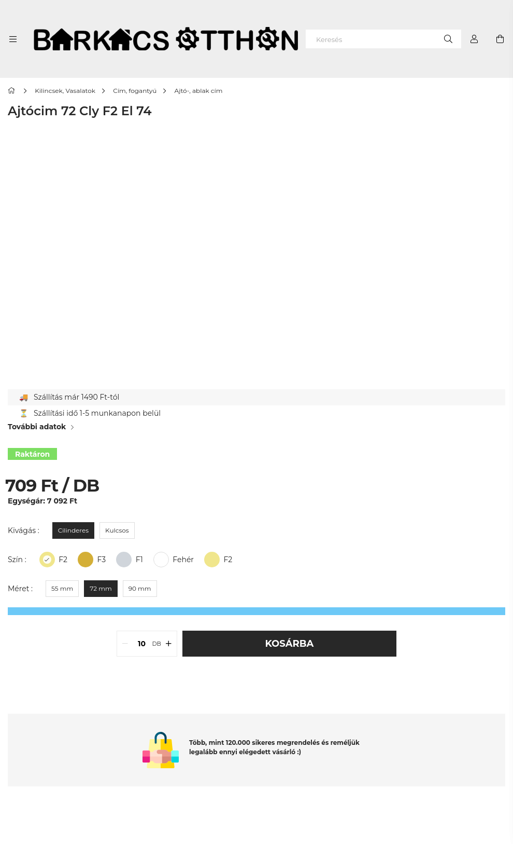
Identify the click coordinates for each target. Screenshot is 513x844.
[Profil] (474, 39)
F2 (227, 559)
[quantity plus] (169, 643)
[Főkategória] (13, 90)
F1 (139, 559)
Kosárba (289, 643)
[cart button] (500, 39)
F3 (101, 559)
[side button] (13, 39)
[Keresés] (383, 39)
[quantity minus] (125, 643)
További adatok (37, 426)
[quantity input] (142, 643)
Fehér (183, 559)
